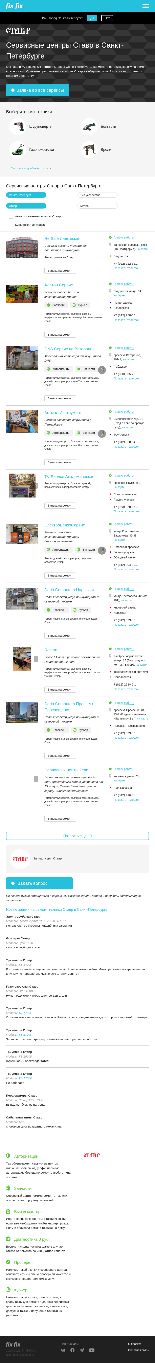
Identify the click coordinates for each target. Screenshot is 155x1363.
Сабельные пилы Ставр (24, 1117)
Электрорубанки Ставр (23, 916)
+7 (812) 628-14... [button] (126, 442)
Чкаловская (121, 307)
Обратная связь (138, 1350)
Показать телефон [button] (127, 268)
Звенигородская (124, 552)
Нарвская (120, 612)
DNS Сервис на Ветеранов (69, 349)
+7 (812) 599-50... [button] (126, 620)
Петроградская (123, 302)
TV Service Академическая (69, 476)
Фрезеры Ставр (18, 938)
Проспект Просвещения (129, 725)
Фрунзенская (122, 434)
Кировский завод (125, 607)
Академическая (124, 499)
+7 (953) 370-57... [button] (126, 507)
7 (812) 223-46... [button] (125, 684)
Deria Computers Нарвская (69, 590)
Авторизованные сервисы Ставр (38, 216)
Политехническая (125, 494)
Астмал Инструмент (63, 412)
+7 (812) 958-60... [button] (126, 315)
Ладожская (121, 256)
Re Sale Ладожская (62, 238)
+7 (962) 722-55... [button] (126, 263)
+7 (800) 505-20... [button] (126, 374)
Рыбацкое (120, 366)
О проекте (134, 1344)
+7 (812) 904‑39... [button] (126, 564)
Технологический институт (131, 671)
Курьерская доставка (30, 224)
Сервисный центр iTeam (66, 770)
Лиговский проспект (126, 547)
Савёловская (122, 677)
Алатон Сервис (58, 285)
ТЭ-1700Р (25, 1013)
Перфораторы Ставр (21, 1095)
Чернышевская (123, 787)
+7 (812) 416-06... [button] (126, 795)
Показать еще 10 (77, 836)
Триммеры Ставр (19, 960)
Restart (50, 650)
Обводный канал (125, 557)
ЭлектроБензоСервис (64, 525)
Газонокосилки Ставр (22, 986)
